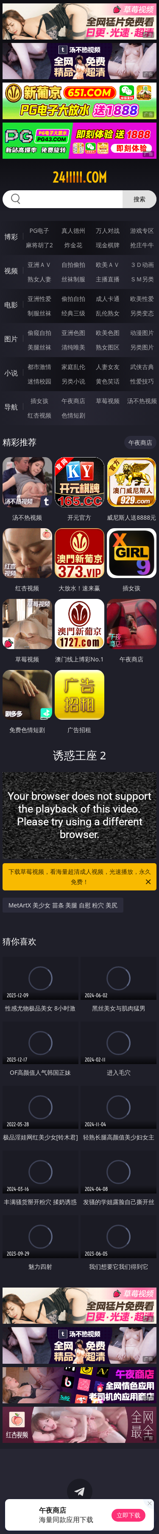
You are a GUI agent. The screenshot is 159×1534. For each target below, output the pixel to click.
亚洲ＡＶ (39, 264)
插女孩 (39, 401)
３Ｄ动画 (142, 264)
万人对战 (108, 230)
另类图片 (142, 347)
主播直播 (108, 279)
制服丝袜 (39, 313)
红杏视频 (39, 415)
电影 (11, 304)
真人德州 (73, 230)
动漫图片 (142, 333)
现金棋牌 (108, 245)
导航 (11, 407)
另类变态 (142, 313)
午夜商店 (73, 401)
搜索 (139, 199)
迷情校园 (39, 381)
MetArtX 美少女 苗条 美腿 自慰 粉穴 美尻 (62, 905)
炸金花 (73, 245)
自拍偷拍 (73, 264)
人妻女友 (108, 367)
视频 (11, 270)
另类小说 (73, 381)
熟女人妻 (39, 279)
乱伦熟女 (108, 313)
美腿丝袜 (39, 347)
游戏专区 (142, 230)
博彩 (11, 236)
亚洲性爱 (39, 299)
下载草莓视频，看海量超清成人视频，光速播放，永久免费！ (80, 877)
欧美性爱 (142, 299)
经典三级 (73, 313)
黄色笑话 (108, 381)
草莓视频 (108, 401)
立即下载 (128, 1515)
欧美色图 (108, 333)
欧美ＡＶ (108, 264)
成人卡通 (108, 299)
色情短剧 (73, 415)
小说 (11, 373)
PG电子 (39, 230)
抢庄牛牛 (142, 245)
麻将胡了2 (39, 245)
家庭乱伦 (73, 367)
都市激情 (39, 367)
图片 (11, 338)
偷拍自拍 (73, 299)
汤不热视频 (142, 401)
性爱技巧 (142, 381)
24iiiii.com (80, 177)
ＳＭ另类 (142, 279)
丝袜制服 (73, 279)
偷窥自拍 (39, 333)
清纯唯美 (73, 347)
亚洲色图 (73, 333)
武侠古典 (142, 367)
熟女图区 (108, 347)
